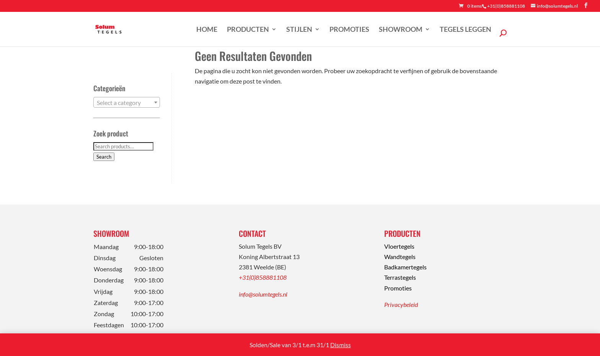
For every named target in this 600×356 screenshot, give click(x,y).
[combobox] (126, 102)
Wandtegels (400, 256)
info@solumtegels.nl (263, 294)
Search (103, 157)
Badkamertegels (405, 267)
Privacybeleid (401, 304)
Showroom (400, 29)
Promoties (349, 29)
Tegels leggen (465, 29)
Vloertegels (399, 246)
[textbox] (127, 102)
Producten (248, 29)
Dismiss (340, 344)
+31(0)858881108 (263, 277)
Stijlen (299, 29)
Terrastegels (400, 277)
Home (206, 29)
